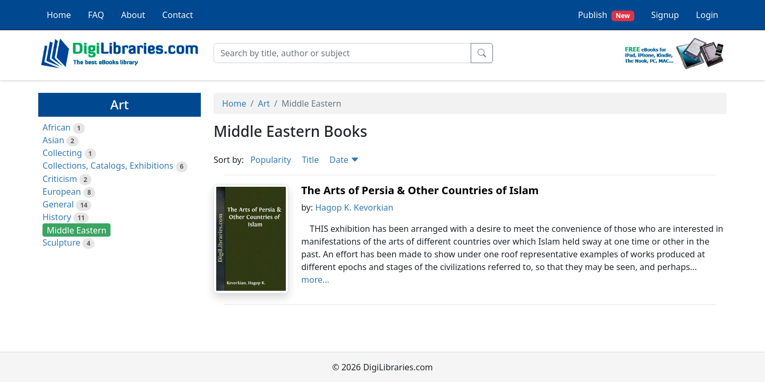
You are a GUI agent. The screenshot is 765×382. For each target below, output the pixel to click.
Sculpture (61, 242)
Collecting (62, 153)
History (56, 217)
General (58, 204)
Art (264, 103)
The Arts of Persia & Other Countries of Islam (420, 190)
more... (315, 279)
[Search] (342, 53)
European (61, 191)
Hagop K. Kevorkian (354, 207)
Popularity (270, 160)
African (56, 127)
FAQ (96, 15)
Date (344, 160)
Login (707, 15)
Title (310, 160)
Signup (665, 15)
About (133, 15)
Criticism (59, 179)
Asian (53, 140)
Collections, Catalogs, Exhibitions (107, 165)
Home (59, 15)
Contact (177, 15)
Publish (606, 15)
